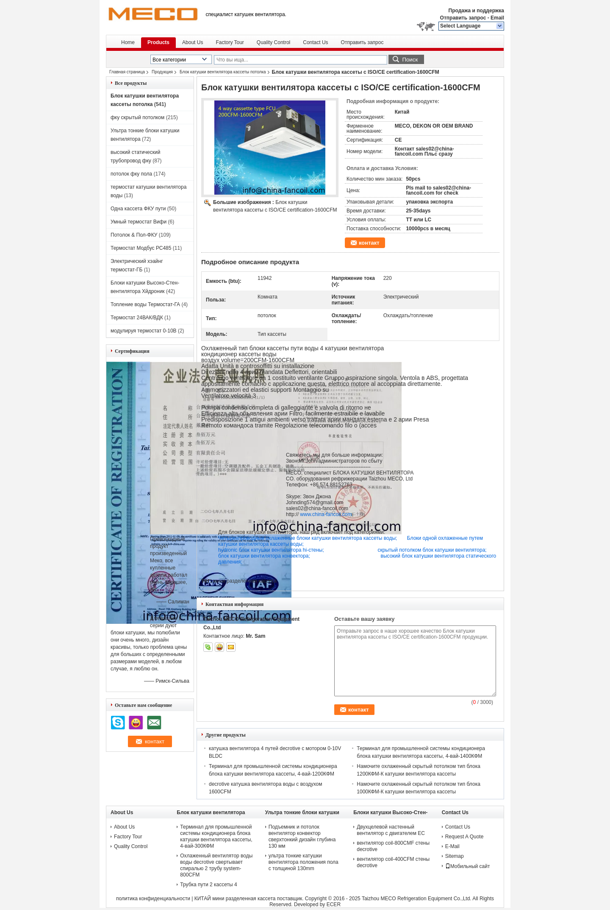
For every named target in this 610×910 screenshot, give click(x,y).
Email (497, 18)
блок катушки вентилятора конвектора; (299, 556)
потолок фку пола (131, 174)
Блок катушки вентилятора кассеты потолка (223, 72)
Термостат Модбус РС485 (141, 248)
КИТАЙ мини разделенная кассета (235, 899)
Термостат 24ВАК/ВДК (137, 318)
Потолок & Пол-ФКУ (134, 235)
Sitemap (454, 856)
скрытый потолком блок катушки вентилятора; (432, 550)
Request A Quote (464, 837)
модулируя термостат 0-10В (144, 331)
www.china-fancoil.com (326, 514)
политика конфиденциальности (153, 899)
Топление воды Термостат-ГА (145, 304)
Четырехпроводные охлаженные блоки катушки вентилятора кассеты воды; (312, 538)
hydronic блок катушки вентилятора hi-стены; (298, 550)
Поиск (410, 59)
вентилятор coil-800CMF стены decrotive (393, 846)
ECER (334, 904)
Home (128, 42)
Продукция (162, 72)
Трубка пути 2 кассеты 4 (208, 885)
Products (158, 42)
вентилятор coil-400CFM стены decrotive (393, 862)
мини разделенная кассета (244, 581)
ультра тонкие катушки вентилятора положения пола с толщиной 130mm (303, 862)
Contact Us (315, 42)
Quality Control (273, 42)
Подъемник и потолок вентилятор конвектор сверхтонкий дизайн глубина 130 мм (302, 836)
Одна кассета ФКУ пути (138, 209)
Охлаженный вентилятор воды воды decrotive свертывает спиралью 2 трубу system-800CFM (216, 865)
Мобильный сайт (467, 866)
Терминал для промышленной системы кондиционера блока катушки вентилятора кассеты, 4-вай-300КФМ (216, 836)
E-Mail (452, 846)
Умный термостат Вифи (138, 222)
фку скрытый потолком (137, 117)
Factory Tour (230, 42)
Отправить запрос (464, 18)
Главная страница (127, 72)
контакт (369, 243)
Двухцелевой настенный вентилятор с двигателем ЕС (391, 830)
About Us (192, 42)
